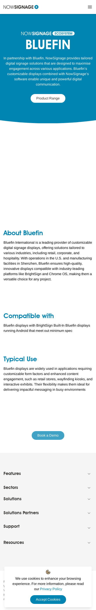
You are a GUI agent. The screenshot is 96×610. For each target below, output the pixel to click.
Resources (13, 543)
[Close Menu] (90, 7)
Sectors (10, 488)
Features (12, 474)
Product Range (48, 98)
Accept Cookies (48, 599)
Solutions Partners (21, 513)
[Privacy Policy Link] (51, 589)
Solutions (12, 499)
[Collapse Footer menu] (89, 473)
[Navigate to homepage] (20, 7)
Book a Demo (48, 435)
